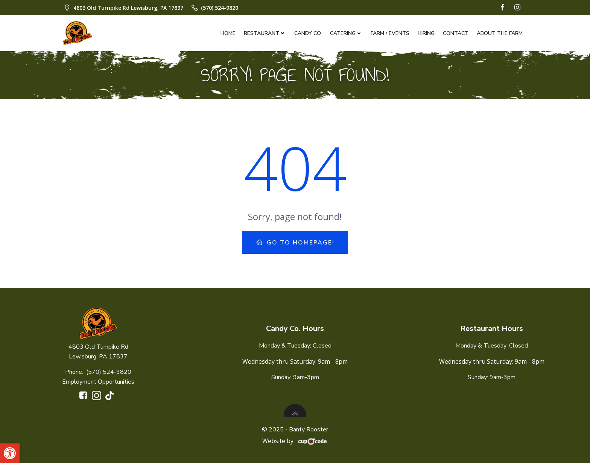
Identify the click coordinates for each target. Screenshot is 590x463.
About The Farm (500, 33)
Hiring (426, 33)
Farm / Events (390, 33)
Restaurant (265, 33)
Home (228, 33)
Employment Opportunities (98, 382)
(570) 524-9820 (108, 372)
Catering (346, 33)
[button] (10, 453)
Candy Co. (308, 33)
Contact (455, 33)
